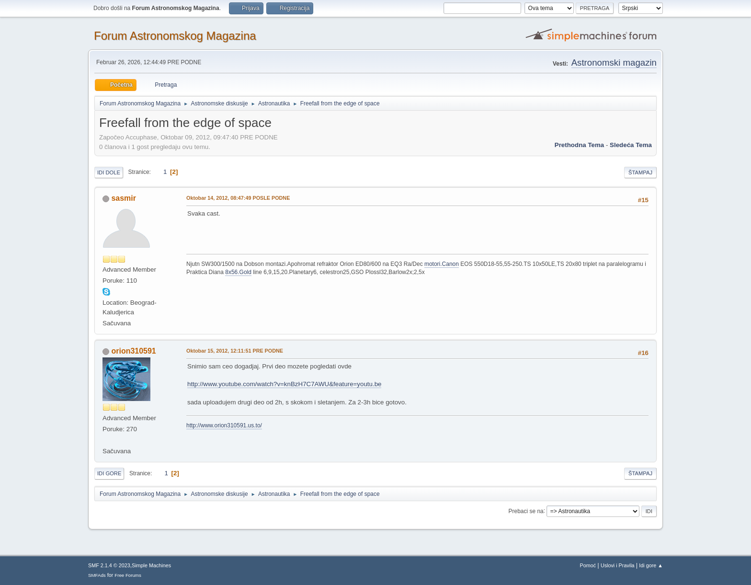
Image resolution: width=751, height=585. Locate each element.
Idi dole (108, 172)
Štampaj (640, 172)
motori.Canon (441, 264)
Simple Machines (151, 565)
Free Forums (127, 575)
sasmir (123, 198)
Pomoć (588, 565)
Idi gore (109, 473)
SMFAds (97, 575)
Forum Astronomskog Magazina (175, 35)
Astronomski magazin (614, 62)
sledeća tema (631, 145)
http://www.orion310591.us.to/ (224, 425)
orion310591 (133, 351)
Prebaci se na (526, 510)
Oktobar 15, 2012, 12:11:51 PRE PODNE (234, 351)
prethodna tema (579, 145)
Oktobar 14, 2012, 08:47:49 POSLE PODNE (238, 198)
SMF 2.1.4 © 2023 (109, 565)
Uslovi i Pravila (618, 565)
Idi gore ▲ (651, 565)
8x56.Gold (238, 272)
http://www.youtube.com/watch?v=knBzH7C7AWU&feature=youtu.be (284, 384)
